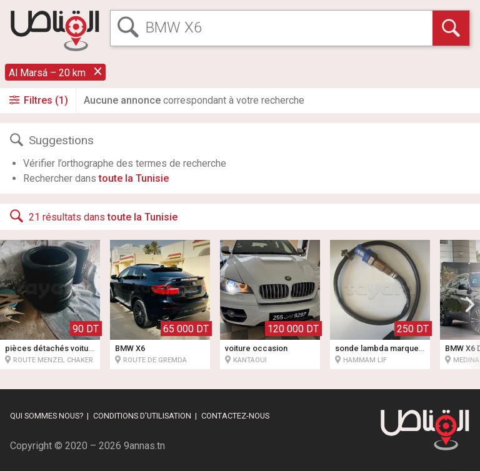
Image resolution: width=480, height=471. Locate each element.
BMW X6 (130, 348)
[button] (470, 304)
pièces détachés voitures (53, 348)
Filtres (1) (38, 100)
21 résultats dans (93, 216)
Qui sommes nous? (46, 415)
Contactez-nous (235, 415)
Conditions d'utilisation (142, 415)
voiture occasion (256, 348)
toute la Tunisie (134, 178)
